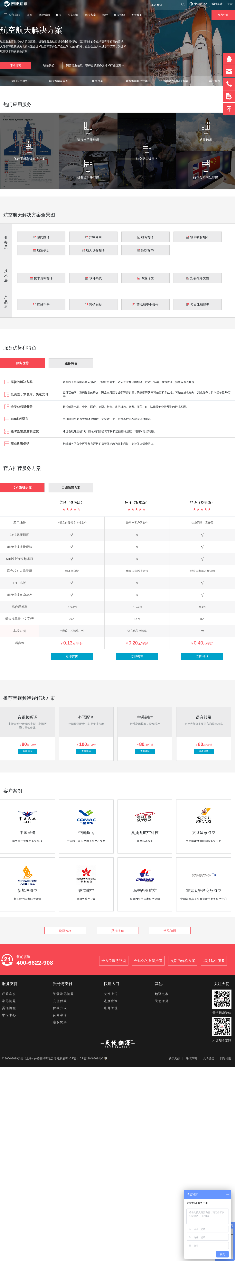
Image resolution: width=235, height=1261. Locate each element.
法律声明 (191, 1058)
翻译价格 (65, 931)
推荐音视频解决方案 (175, 81)
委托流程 (117, 931)
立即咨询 (72, 656)
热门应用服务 (19, 81)
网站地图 (225, 1058)
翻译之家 (162, 994)
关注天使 (222, 984)
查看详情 (27, 751)
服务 (58, 14)
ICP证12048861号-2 (91, 1058)
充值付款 (60, 1001)
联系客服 (9, 994)
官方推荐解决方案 (137, 81)
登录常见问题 (63, 994)
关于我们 (136, 14)
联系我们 (48, 65)
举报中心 (9, 1015)
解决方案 (90, 14)
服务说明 (119, 14)
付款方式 (60, 1008)
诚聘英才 (217, 3)
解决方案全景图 (58, 81)
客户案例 (214, 81)
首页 (30, 14)
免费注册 (223, 14)
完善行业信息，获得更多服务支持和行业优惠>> (95, 65)
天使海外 (162, 1001)
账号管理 (111, 1008)
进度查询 (111, 1001)
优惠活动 (44, 14)
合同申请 (60, 1015)
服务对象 (73, 14)
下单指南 (15, 65)
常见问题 (170, 931)
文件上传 (111, 994)
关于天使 (174, 1058)
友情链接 (208, 1058)
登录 (230, 3)
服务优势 (97, 81)
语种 (105, 14)
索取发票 (60, 1022)
